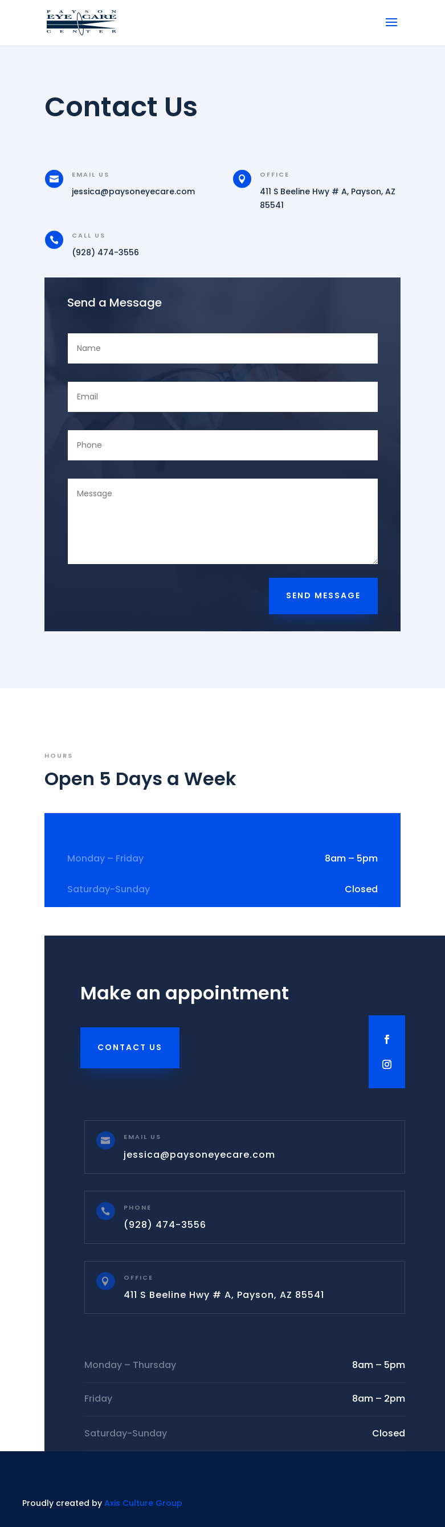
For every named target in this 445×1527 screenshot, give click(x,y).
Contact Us (129, 1047)
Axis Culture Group (143, 1503)
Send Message (323, 595)
